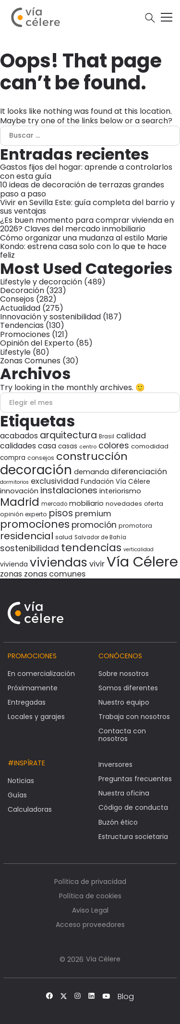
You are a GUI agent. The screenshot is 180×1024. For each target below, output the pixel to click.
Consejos (17, 299)
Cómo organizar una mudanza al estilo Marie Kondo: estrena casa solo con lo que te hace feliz (84, 246)
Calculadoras (30, 809)
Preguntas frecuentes (135, 779)
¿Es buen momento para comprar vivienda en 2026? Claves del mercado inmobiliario (87, 224)
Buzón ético (118, 822)
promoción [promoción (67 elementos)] (94, 525)
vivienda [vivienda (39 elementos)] (14, 564)
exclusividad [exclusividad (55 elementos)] (55, 481)
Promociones (25, 334)
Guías (17, 795)
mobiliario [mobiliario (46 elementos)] (86, 503)
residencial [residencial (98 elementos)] (26, 536)
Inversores (115, 764)
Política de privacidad (90, 881)
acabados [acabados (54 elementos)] (19, 435)
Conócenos (120, 656)
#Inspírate (26, 763)
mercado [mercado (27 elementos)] (54, 504)
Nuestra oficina (123, 793)
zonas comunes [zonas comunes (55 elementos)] (54, 573)
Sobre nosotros (123, 673)
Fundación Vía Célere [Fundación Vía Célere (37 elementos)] (115, 481)
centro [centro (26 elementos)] (87, 446)
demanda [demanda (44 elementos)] (91, 472)
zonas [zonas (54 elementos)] (11, 573)
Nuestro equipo (123, 702)
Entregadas (27, 702)
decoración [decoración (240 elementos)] (36, 470)
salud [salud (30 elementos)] (63, 537)
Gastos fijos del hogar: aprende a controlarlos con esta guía (86, 171)
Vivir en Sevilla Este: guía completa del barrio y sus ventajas (87, 207)
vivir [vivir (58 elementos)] (97, 563)
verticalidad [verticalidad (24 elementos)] (138, 549)
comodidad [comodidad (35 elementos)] (149, 446)
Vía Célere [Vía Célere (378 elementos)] (142, 561)
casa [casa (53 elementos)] (47, 445)
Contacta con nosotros (122, 734)
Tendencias (22, 325)
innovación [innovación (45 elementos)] (19, 491)
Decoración (22, 290)
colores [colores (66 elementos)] (113, 445)
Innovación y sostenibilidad (50, 316)
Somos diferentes (128, 688)
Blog (126, 996)
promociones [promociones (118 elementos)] (35, 524)
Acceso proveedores (90, 924)
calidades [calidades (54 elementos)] (18, 445)
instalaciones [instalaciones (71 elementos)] (68, 490)
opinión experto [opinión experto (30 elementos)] (23, 514)
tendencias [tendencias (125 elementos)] (91, 547)
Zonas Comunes (30, 360)
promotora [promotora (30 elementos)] (135, 526)
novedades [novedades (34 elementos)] (124, 503)
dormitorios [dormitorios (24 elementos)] (14, 482)
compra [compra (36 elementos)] (12, 457)
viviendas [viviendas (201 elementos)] (58, 562)
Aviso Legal (90, 910)
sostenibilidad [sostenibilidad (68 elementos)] (29, 548)
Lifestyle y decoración (41, 281)
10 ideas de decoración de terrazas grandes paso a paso (82, 189)
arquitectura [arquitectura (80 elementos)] (68, 435)
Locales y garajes (36, 716)
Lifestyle (15, 352)
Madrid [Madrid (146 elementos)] (19, 502)
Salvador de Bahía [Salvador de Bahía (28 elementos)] (100, 537)
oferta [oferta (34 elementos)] (153, 503)
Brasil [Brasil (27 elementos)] (106, 436)
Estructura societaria (133, 836)
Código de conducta (133, 807)
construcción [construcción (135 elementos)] (92, 456)
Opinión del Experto (37, 343)
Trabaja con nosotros (134, 716)
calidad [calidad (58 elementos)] (131, 435)
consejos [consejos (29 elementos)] (40, 458)
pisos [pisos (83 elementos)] (61, 513)
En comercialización (41, 673)
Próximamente (33, 688)
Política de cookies (90, 896)
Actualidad (20, 308)
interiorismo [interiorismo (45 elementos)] (120, 491)
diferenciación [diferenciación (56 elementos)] (139, 471)
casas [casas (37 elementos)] (67, 446)
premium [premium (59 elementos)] (93, 513)
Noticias (21, 780)
